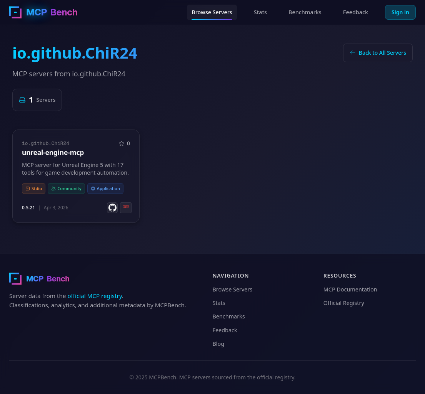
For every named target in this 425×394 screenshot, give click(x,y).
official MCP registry (94, 296)
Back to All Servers (378, 52)
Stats (260, 12)
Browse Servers (212, 12)
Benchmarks (305, 12)
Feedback (355, 12)
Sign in (400, 12)
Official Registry (343, 302)
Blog (219, 343)
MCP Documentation (350, 289)
